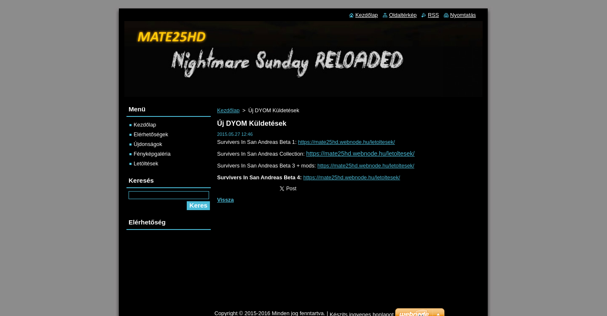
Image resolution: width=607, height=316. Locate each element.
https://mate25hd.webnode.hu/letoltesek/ (346, 142)
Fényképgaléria (152, 154)
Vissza (225, 200)
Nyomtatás (463, 15)
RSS (433, 15)
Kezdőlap (228, 110)
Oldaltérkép (402, 15)
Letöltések (146, 163)
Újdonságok (148, 144)
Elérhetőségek (151, 134)
